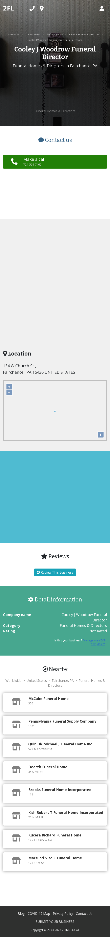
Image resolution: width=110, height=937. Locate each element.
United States (33, 34)
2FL (8, 8)
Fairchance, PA (55, 34)
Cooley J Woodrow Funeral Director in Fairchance (55, 39)
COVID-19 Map (39, 913)
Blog (22, 913)
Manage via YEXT (94, 640)
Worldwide (13, 34)
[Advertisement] (55, 89)
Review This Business (55, 572)
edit (93, 644)
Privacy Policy (63, 913)
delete (101, 644)
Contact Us (84, 913)
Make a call (34, 161)
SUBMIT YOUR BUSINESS (55, 921)
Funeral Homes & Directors (84, 34)
